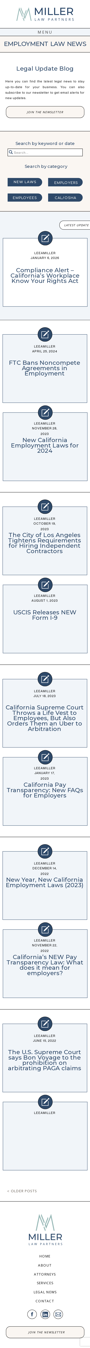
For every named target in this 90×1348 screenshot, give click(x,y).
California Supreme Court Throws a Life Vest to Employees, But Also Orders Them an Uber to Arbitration (45, 718)
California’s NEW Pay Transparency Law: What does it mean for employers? (45, 965)
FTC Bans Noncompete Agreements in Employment (44, 368)
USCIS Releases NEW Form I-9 (45, 615)
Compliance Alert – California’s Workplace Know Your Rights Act (45, 275)
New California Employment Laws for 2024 (45, 445)
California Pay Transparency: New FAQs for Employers (45, 790)
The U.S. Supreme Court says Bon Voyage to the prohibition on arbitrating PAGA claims (44, 1060)
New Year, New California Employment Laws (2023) (44, 882)
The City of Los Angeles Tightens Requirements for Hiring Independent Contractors (44, 543)
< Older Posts (22, 1191)
